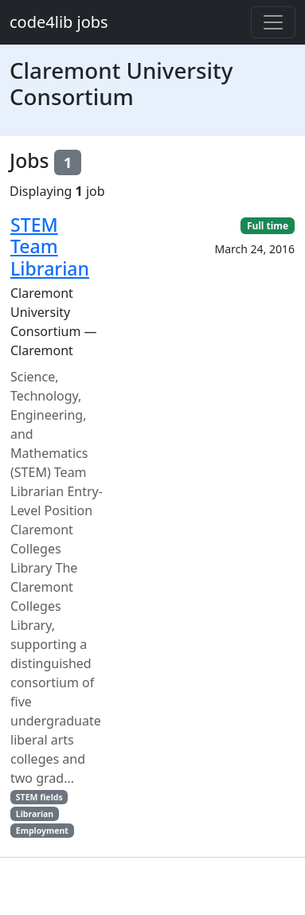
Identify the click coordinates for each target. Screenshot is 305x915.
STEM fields (39, 797)
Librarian (34, 813)
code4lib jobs (59, 22)
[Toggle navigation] (273, 22)
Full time (267, 226)
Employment (42, 830)
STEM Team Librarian (49, 246)
